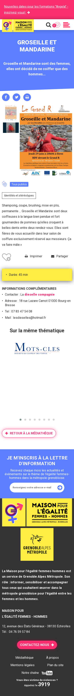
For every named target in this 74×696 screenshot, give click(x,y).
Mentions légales (22, 665)
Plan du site (55, 665)
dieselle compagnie (39, 294)
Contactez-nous (34, 645)
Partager (62, 256)
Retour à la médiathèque (31, 433)
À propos (52, 657)
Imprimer (36, 256)
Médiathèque (24, 657)
